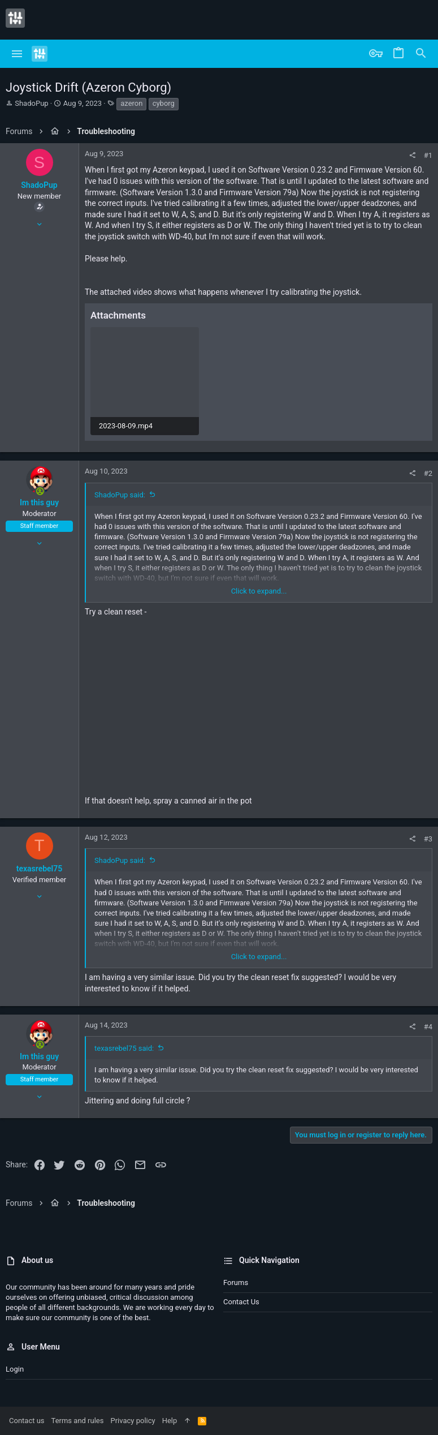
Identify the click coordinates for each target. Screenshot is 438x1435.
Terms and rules (77, 1420)
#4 (428, 1026)
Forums (235, 1282)
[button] (17, 54)
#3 (428, 839)
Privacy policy (132, 1420)
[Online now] (39, 492)
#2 (428, 473)
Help (169, 1420)
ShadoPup (31, 103)
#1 (428, 155)
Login (15, 1369)
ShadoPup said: (119, 495)
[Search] (421, 54)
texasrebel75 (39, 868)
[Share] (412, 155)
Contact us (241, 1301)
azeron (131, 103)
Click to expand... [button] (259, 591)
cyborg (164, 103)
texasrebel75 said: (124, 1048)
